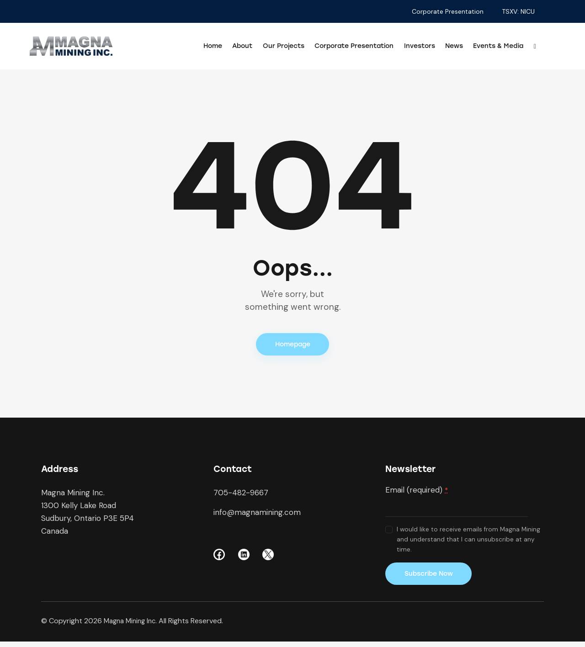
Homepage (292, 346)
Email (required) (416, 493)
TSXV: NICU (518, 11)
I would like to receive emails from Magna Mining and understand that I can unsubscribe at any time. (468, 542)
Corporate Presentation (448, 11)
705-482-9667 (240, 495)
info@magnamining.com (257, 515)
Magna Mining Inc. (133, 626)
